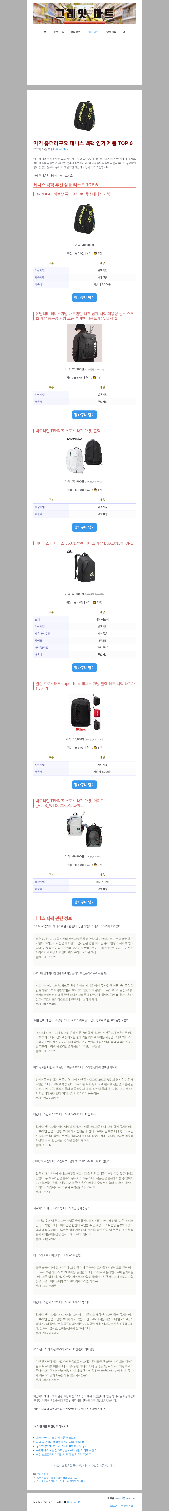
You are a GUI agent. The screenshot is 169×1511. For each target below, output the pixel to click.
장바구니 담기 (84, 297)
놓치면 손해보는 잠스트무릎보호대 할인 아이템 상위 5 (66, 1450)
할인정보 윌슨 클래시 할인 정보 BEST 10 (57, 1478)
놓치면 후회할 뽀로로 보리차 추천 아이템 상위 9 (63, 1446)
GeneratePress (76, 1502)
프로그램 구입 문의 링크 (121, 1506)
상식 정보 (75, 32)
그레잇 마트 (92, 32)
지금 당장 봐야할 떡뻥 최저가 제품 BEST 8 (60, 1442)
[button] (123, 32)
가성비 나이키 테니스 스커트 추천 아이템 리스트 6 (61, 1481)
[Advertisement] (84, 62)
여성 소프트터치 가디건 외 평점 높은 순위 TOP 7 (63, 1455)
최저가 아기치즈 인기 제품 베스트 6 (56, 1438)
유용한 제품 (110, 32)
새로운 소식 (58, 32)
